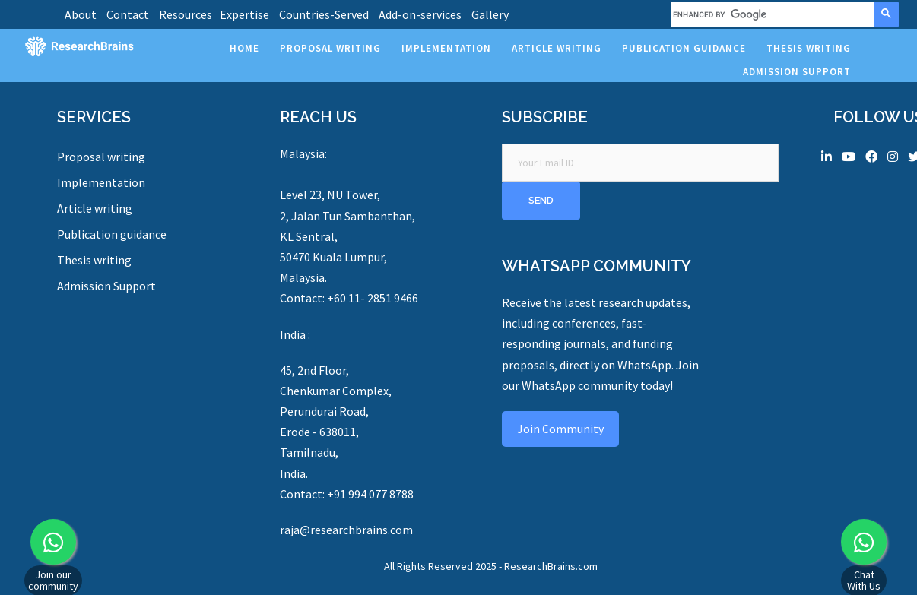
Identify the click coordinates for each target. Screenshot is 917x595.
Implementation (101, 182)
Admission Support (106, 285)
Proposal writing (101, 156)
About (81, 14)
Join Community (560, 428)
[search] (770, 14)
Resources (185, 14)
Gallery (490, 14)
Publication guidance (112, 234)
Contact (127, 14)
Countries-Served (324, 14)
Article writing (94, 208)
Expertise (244, 14)
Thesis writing (94, 259)
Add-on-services (420, 14)
